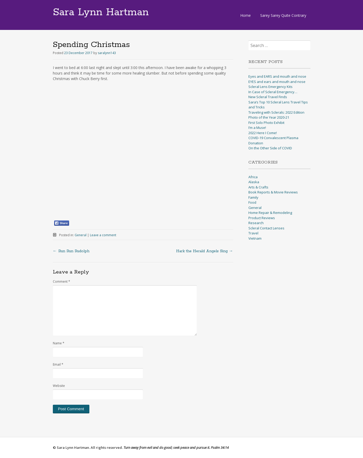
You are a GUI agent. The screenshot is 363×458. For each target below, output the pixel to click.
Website (59, 385)
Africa (253, 177)
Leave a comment (103, 235)
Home (245, 15)
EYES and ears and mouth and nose (276, 81)
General (80, 235)
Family (253, 197)
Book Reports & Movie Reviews (273, 192)
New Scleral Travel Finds (267, 96)
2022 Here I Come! (262, 132)
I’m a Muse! (257, 127)
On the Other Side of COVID (270, 148)
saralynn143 (107, 53)
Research (256, 222)
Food (252, 202)
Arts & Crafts (258, 187)
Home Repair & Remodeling (270, 212)
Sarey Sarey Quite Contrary (283, 15)
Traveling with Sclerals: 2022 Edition (276, 112)
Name (58, 343)
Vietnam (255, 238)
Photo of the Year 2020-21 (268, 117)
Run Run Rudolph (71, 251)
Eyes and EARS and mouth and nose (277, 76)
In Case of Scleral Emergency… (272, 92)
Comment (61, 281)
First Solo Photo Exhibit (266, 122)
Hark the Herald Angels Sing (204, 251)
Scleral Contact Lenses (266, 228)
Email (58, 364)
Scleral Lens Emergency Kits (270, 86)
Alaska (253, 182)
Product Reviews (261, 217)
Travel (253, 233)
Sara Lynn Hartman (101, 12)
